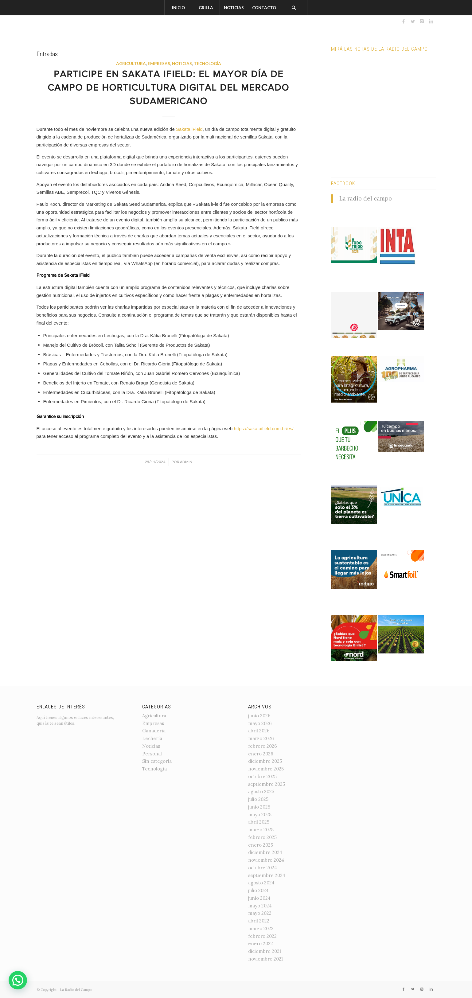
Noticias (182, 63)
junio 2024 (259, 898)
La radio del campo (365, 198)
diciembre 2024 (265, 852)
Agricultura (131, 63)
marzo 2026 (261, 738)
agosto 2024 (261, 883)
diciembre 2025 (265, 761)
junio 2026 (259, 716)
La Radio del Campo (76, 990)
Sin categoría (157, 761)
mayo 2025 (259, 814)
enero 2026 (260, 754)
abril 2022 (258, 921)
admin (186, 461)
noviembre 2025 (266, 769)
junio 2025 (259, 807)
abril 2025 (258, 822)
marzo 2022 (261, 928)
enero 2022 (260, 943)
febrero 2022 (262, 936)
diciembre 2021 (264, 951)
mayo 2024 (260, 906)
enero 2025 (260, 845)
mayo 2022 (259, 913)
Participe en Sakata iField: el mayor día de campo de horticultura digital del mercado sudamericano (168, 88)
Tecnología (207, 63)
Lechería (152, 738)
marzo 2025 (261, 829)
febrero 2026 (262, 746)
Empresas (159, 63)
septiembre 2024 (266, 875)
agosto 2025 (261, 791)
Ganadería (154, 731)
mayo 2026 (260, 723)
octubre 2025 (262, 776)
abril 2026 (259, 731)
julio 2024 (258, 890)
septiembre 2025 (266, 784)
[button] (18, 980)
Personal (152, 754)
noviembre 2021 (265, 959)
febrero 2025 (262, 837)
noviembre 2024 (266, 860)
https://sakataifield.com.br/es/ (263, 428)
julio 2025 (258, 799)
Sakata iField (189, 129)
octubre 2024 (262, 868)
